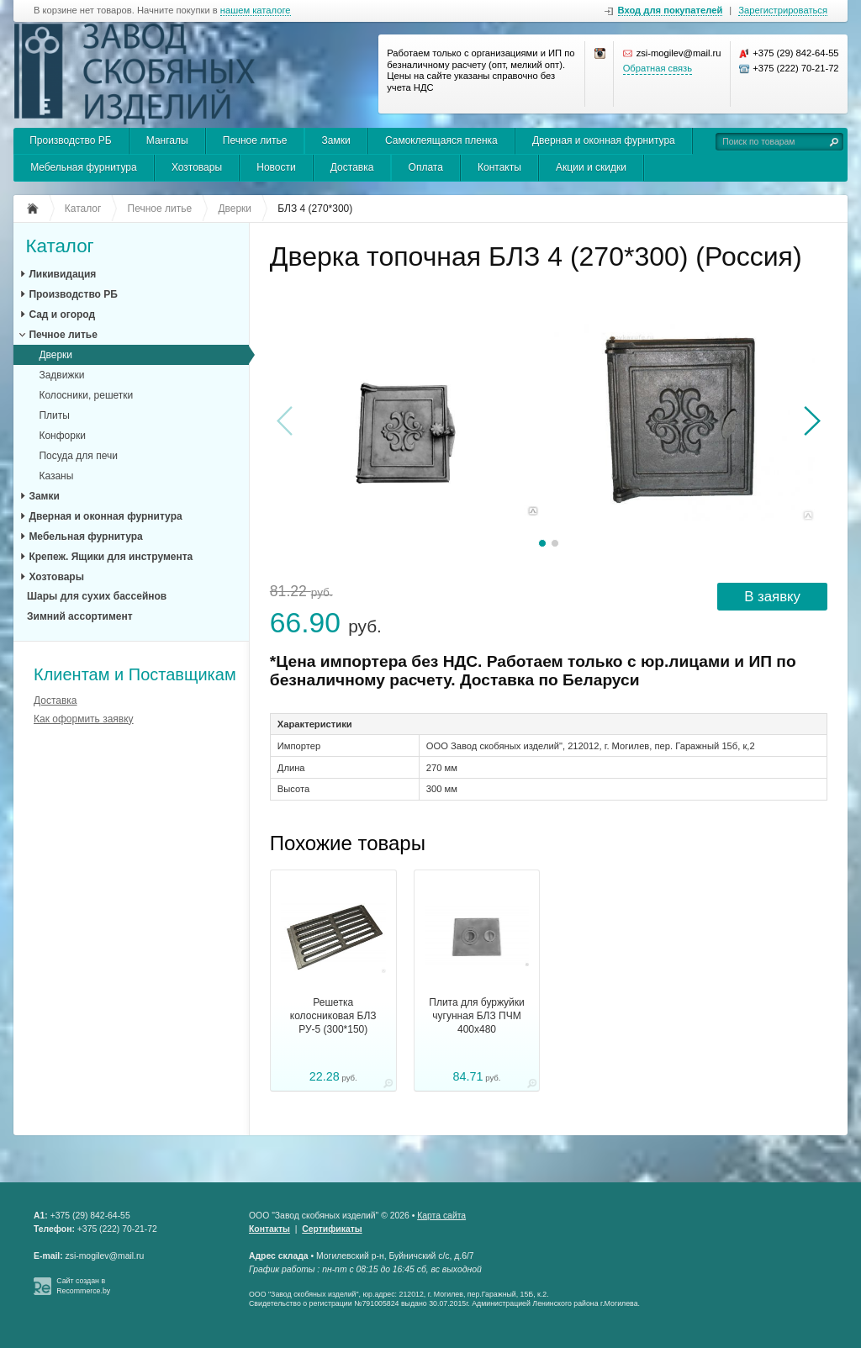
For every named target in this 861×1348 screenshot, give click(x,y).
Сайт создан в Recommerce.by (83, 1285)
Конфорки (62, 435)
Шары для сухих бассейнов (96, 596)
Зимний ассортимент (80, 616)
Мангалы (167, 140)
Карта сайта (441, 1215)
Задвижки (61, 375)
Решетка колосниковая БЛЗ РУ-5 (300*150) (333, 1015)
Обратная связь (657, 68)
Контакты (499, 167)
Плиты (54, 415)
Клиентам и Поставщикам (135, 674)
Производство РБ (70, 140)
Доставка (352, 167)
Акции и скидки (591, 167)
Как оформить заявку (84, 719)
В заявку (772, 597)
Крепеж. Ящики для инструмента (111, 557)
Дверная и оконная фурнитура (603, 140)
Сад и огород (62, 314)
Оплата (426, 167)
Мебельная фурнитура (83, 167)
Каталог (59, 246)
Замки (336, 140)
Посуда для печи (78, 456)
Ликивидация (62, 274)
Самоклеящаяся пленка (441, 140)
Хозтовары (197, 167)
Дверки (55, 355)
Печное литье (255, 140)
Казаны (56, 476)
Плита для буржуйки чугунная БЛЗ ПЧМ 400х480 (477, 1015)
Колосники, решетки (86, 395)
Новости (275, 167)
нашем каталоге (255, 10)
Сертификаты (332, 1229)
